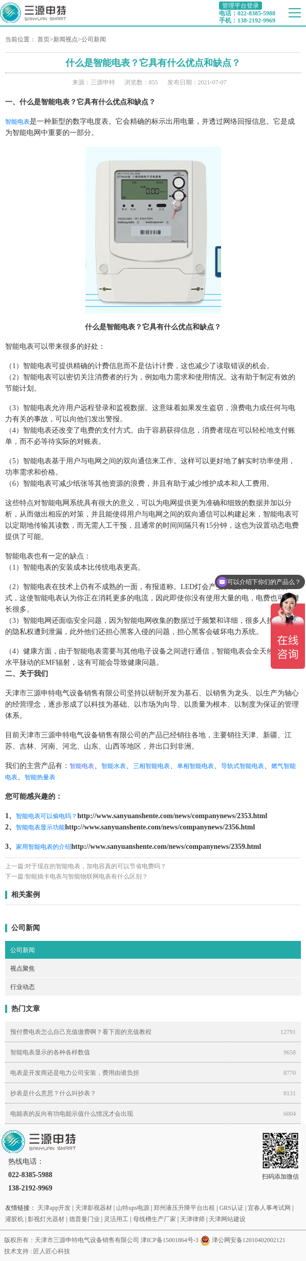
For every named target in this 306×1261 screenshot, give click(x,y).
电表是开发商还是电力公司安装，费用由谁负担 (74, 1072)
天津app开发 (54, 1207)
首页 (43, 39)
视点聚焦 (22, 968)
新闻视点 (65, 39)
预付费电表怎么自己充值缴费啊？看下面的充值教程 (80, 1031)
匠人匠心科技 (51, 1251)
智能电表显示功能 (40, 827)
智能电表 (17, 121)
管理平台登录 (240, 5)
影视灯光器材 (46, 1219)
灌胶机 (14, 1219)
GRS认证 (232, 1207)
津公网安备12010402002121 (249, 1240)
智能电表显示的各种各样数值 (50, 1052)
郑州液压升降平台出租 (184, 1207)
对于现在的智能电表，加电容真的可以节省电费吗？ (95, 866)
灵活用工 (116, 1219)
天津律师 (192, 1219)
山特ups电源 (132, 1207)
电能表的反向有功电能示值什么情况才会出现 (71, 1113)
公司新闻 (93, 39)
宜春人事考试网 (269, 1207)
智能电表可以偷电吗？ (46, 816)
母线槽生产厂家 (154, 1219)
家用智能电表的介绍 (43, 846)
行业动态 (22, 986)
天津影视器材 (93, 1207)
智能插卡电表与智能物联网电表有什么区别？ (86, 876)
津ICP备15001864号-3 (170, 1240)
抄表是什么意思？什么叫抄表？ (53, 1093)
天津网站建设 (227, 1219)
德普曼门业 (84, 1219)
